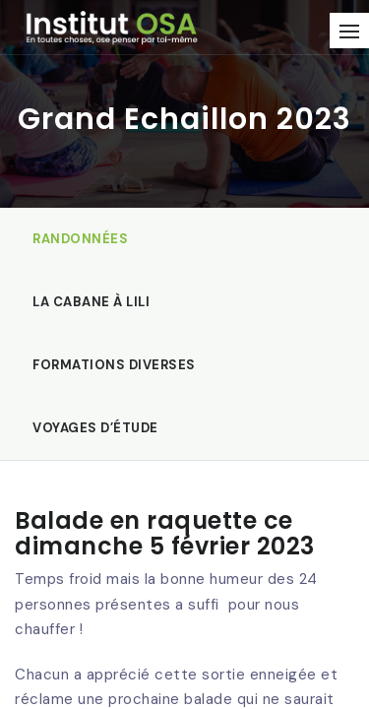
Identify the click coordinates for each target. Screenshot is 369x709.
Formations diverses (114, 364)
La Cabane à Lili (91, 301)
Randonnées (80, 238)
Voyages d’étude (95, 427)
